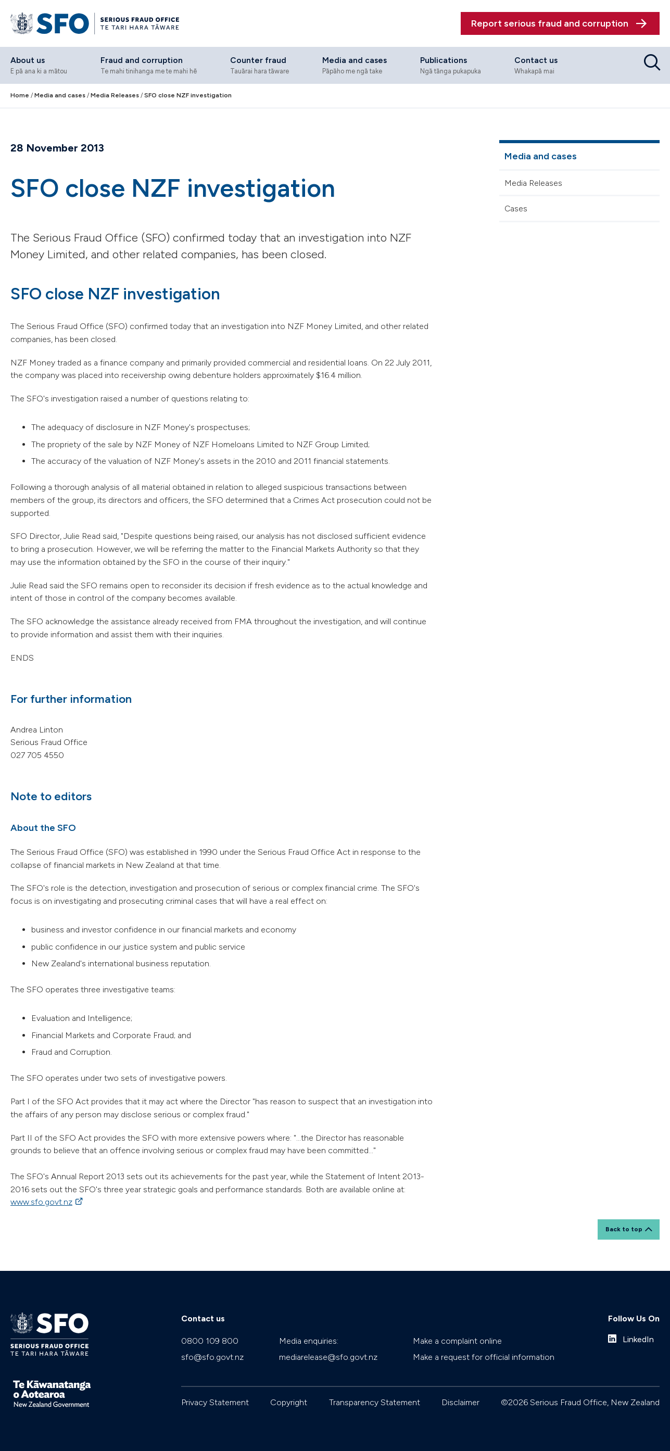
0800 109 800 (209, 1341)
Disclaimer (460, 1402)
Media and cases (540, 156)
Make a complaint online (457, 1341)
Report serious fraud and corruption (549, 23)
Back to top (623, 1229)
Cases (515, 208)
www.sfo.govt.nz (41, 1202)
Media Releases (533, 183)
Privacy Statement (215, 1402)
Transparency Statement (374, 1402)
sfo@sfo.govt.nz (212, 1357)
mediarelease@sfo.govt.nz (328, 1357)
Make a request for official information (483, 1357)
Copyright (288, 1402)
